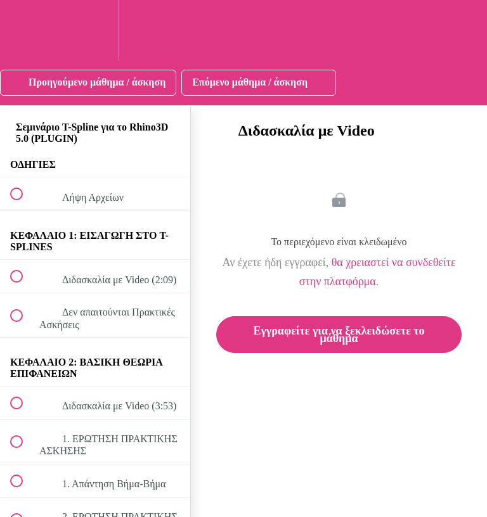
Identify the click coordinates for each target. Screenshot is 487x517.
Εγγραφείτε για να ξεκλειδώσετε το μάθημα (338, 334)
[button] (23, 30)
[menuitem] (95, 30)
